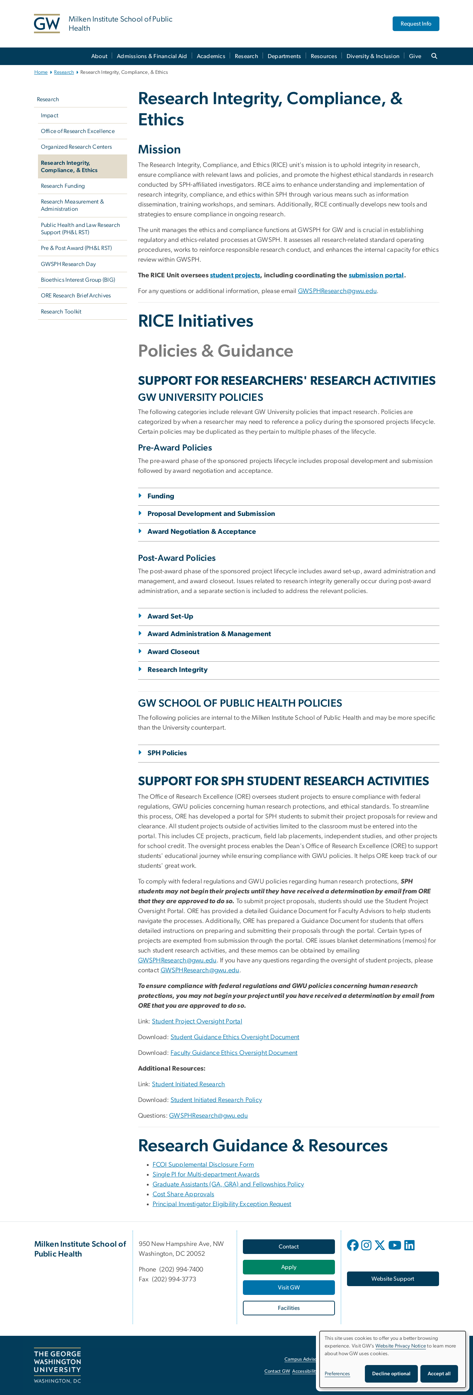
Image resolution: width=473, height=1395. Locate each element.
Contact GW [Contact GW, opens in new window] (277, 1371)
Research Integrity (178, 669)
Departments (284, 56)
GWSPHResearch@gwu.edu (177, 960)
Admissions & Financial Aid (152, 56)
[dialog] (393, 1359)
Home (41, 72)
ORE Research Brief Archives (76, 296)
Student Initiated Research (188, 1084)
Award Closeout (174, 652)
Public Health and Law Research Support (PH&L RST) (81, 228)
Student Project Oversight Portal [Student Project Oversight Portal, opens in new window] (197, 1021)
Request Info (416, 24)
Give (415, 56)
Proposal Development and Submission (211, 513)
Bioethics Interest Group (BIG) (78, 280)
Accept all (439, 1373)
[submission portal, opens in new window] (376, 275)
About (99, 56)
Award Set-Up (171, 616)
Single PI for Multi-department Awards (206, 1174)
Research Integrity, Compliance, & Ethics (69, 166)
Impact (50, 115)
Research (246, 56)
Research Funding (63, 186)
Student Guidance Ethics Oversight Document (235, 1037)
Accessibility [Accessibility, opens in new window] (305, 1371)
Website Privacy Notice (400, 1346)
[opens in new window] (353, 1251)
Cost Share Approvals (183, 1194)
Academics (211, 56)
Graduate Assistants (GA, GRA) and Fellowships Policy (228, 1184)
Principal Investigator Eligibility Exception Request (222, 1204)
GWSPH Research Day (68, 264)
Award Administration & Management (209, 634)
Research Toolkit (61, 312)
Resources (324, 56)
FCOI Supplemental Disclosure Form (203, 1165)
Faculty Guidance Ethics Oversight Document (234, 1053)
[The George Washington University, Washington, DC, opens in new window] (57, 1365)
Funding (161, 496)
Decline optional (391, 1373)
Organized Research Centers (76, 147)
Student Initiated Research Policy (216, 1100)
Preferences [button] (337, 1373)
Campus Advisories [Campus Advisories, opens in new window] (304, 1359)
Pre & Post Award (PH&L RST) (76, 248)
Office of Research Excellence (78, 131)
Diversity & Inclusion (373, 56)
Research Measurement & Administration (72, 205)
